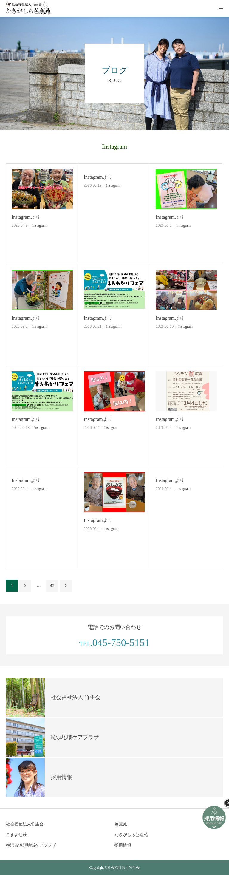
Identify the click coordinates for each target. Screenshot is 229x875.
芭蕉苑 (120, 824)
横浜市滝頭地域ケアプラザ (31, 845)
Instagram (39, 225)
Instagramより (26, 216)
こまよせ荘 (16, 834)
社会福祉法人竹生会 (25, 824)
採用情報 (122, 845)
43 (52, 585)
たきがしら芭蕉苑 (131, 834)
